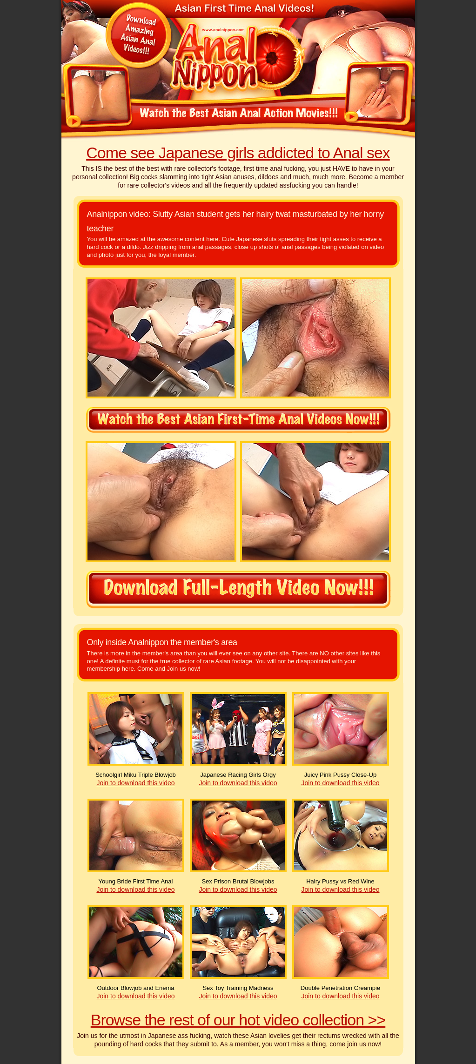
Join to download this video (135, 783)
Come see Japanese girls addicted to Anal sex (238, 153)
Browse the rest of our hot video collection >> (238, 1020)
